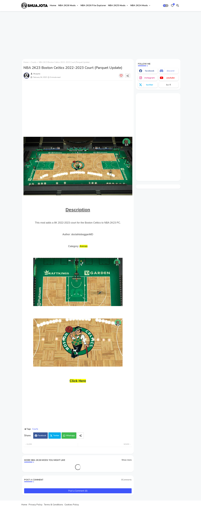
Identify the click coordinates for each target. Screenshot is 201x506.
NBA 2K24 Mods (139, 5)
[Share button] (80, 435)
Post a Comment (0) (78, 490)
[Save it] (121, 75)
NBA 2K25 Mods (116, 5)
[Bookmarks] (172, 5)
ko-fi (168, 84)
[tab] (53, 5)
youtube (170, 77)
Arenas (84, 246)
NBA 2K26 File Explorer (93, 5)
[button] (165, 5)
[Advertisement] (100, 33)
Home (53, 5)
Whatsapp (70, 435)
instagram (149, 77)
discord (170, 70)
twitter (149, 84)
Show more (127, 460)
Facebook (42, 435)
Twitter (56, 435)
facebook (149, 70)
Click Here (78, 381)
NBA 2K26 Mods (67, 5)
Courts (33, 62)
